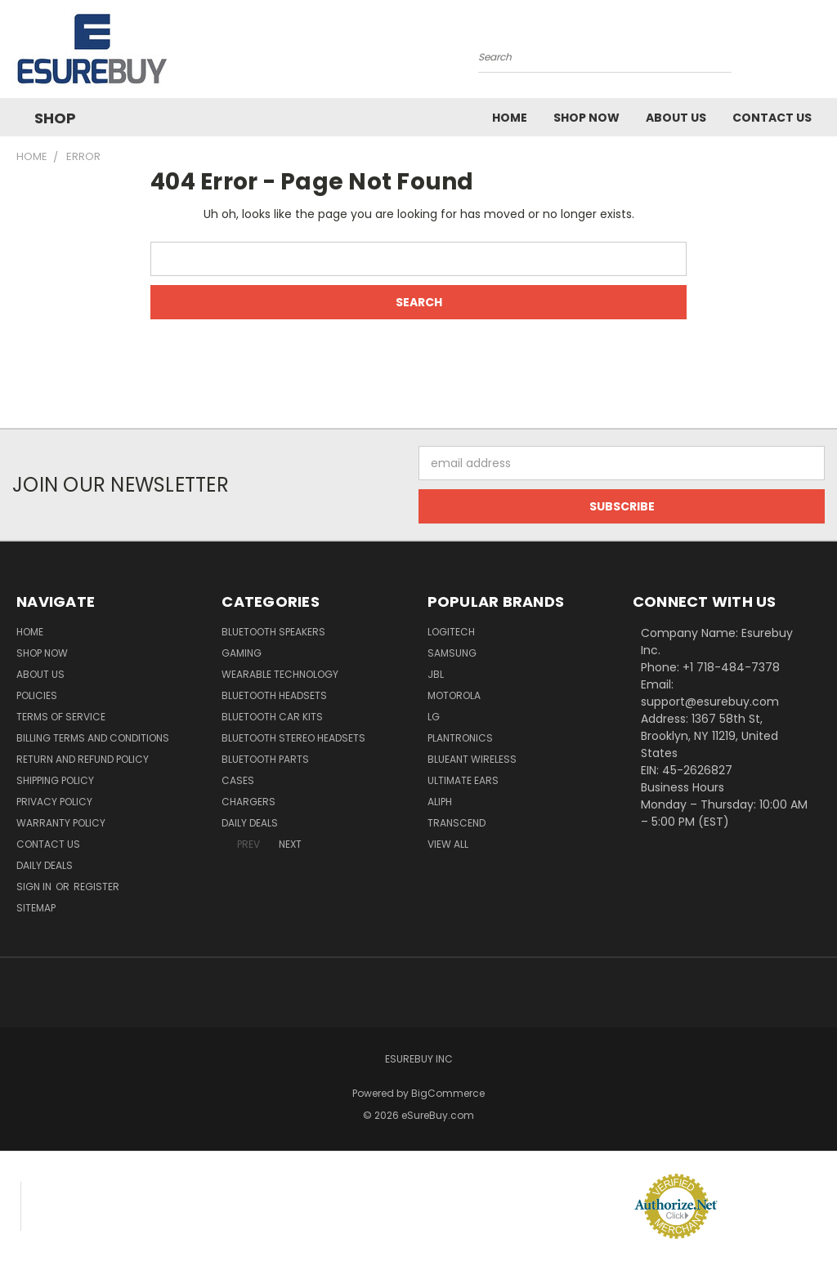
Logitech (451, 632)
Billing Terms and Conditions (92, 738)
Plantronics (460, 738)
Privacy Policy (54, 802)
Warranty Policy (60, 823)
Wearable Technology (280, 674)
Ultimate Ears (463, 780)
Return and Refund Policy (82, 759)
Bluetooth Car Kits (272, 717)
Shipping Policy (55, 780)
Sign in (35, 886)
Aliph (439, 802)
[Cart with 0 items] (820, 53)
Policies (36, 695)
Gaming (242, 653)
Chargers (248, 802)
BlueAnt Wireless (472, 759)
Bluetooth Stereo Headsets (293, 738)
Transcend (456, 823)
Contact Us (772, 117)
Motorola (454, 695)
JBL (435, 674)
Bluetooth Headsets (274, 695)
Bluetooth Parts (265, 759)
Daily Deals (44, 865)
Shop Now (586, 117)
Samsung (452, 653)
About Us (676, 117)
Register (96, 886)
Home (509, 117)
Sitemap (36, 908)
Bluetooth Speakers (273, 632)
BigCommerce (448, 1093)
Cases (238, 780)
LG (433, 717)
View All (447, 844)
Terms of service (60, 717)
